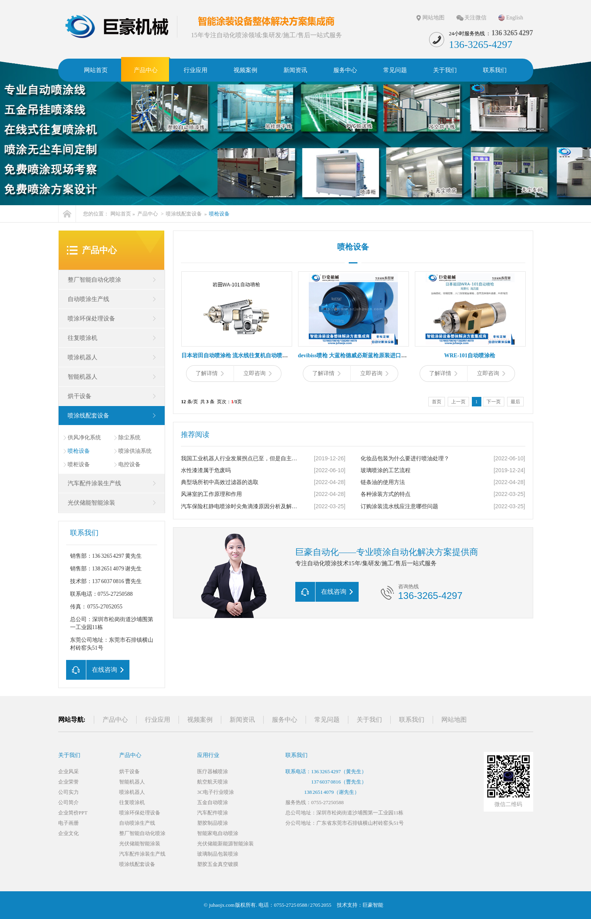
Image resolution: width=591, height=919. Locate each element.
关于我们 (369, 719)
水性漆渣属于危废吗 (206, 470)
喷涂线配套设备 (184, 214)
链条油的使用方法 (383, 482)
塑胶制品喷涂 (212, 823)
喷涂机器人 (82, 357)
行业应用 (157, 719)
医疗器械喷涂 (212, 771)
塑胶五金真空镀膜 (217, 864)
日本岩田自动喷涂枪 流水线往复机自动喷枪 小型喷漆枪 (249, 355)
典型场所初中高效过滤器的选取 (219, 482)
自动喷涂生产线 (88, 299)
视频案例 (200, 719)
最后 (515, 401)
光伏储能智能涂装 (91, 503)
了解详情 (210, 373)
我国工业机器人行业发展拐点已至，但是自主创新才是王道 (240, 458)
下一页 (493, 401)
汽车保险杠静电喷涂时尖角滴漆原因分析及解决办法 (240, 506)
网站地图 (433, 18)
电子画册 (68, 823)
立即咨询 (257, 373)
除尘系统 (129, 437)
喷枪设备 (219, 214)
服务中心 (284, 719)
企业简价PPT (72, 813)
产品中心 (147, 214)
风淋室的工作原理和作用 (211, 494)
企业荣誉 (68, 782)
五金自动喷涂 (212, 802)
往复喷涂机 (82, 338)
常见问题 (327, 719)
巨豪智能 (373, 905)
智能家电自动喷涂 (217, 833)
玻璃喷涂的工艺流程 (385, 470)
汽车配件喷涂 (212, 813)
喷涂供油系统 (135, 451)
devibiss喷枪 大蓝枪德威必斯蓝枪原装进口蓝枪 (355, 355)
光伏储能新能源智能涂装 (225, 844)
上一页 (458, 401)
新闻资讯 (242, 719)
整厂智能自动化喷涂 (94, 279)
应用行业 (208, 755)
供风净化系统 (84, 437)
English (514, 18)
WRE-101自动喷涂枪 (469, 355)
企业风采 (68, 771)
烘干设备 (79, 396)
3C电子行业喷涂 (215, 792)
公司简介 (68, 802)
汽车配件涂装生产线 (94, 483)
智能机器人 (82, 377)
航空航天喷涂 (212, 782)
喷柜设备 (79, 464)
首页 (436, 401)
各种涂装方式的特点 (385, 494)
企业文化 (68, 833)
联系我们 (411, 719)
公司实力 (68, 792)
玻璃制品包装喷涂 (217, 854)
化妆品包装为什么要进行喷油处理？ (405, 458)
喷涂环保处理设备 (91, 318)
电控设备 (129, 464)
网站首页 (120, 214)
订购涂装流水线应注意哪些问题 (399, 506)
